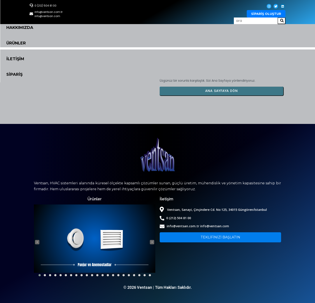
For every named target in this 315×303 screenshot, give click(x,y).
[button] (39, 275)
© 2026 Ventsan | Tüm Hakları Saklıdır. (157, 287)
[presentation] (37, 242)
